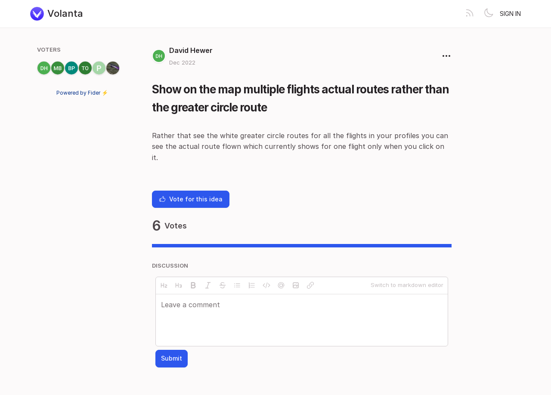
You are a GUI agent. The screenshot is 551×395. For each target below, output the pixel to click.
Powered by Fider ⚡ (82, 92)
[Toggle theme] (488, 13)
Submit (171, 358)
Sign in (510, 13)
